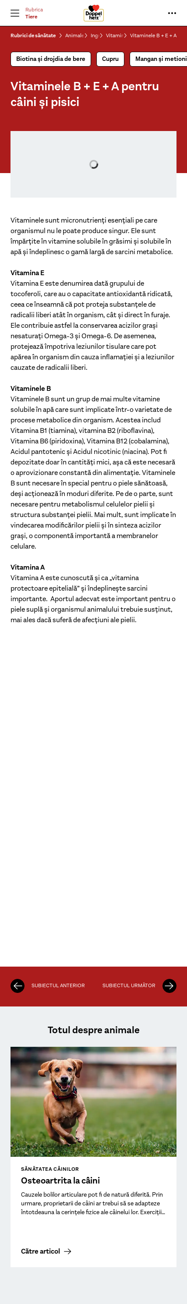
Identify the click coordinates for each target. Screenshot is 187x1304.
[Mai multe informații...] (172, 13)
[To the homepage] (93, 13)
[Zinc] (169, 986)
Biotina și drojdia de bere (50, 59)
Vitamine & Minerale (115, 35)
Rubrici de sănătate (33, 35)
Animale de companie (75, 35)
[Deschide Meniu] (15, 13)
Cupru (110, 59)
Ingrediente (95, 35)
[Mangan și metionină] (18, 986)
